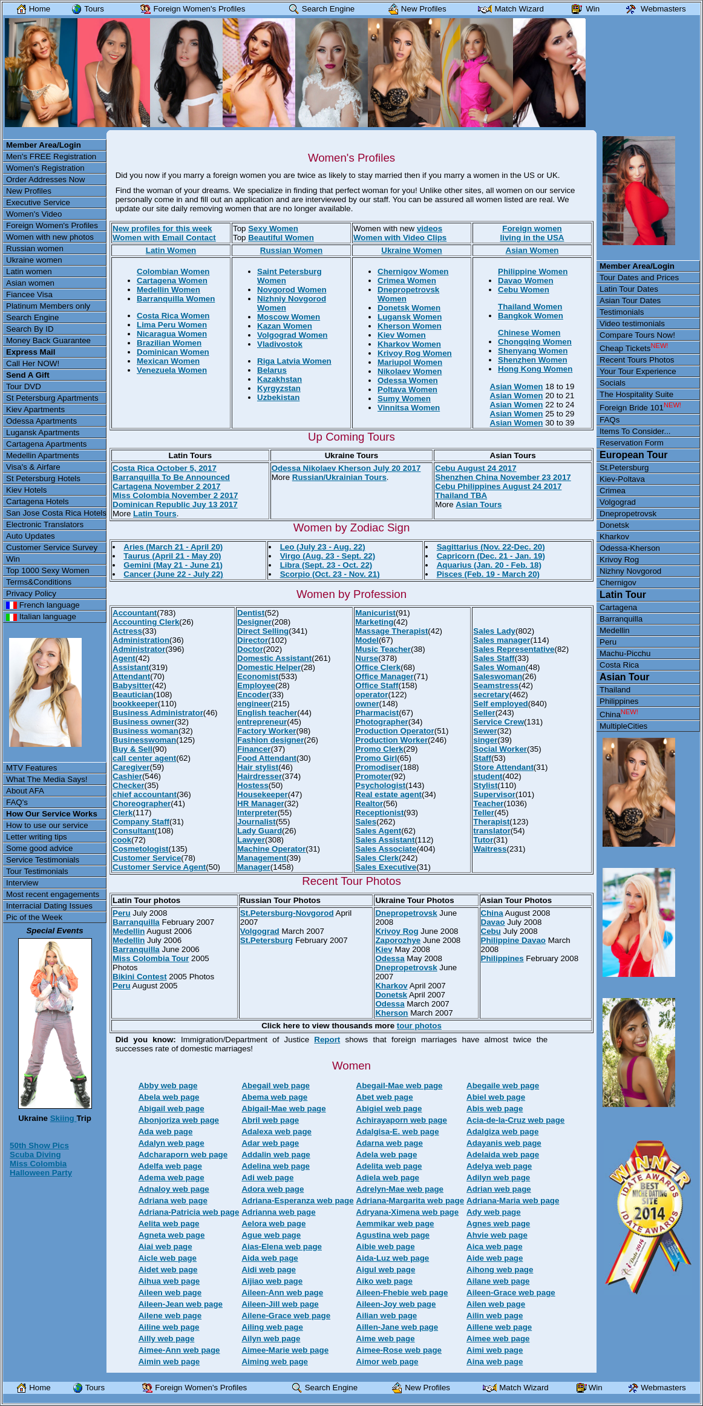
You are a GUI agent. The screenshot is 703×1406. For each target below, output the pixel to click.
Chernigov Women (413, 271)
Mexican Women (168, 361)
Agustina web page (393, 1235)
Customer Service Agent (159, 867)
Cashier (127, 776)
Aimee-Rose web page (399, 1350)
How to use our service (47, 825)
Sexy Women (273, 228)
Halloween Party (41, 1172)
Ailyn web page (270, 1338)
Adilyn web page (498, 1177)
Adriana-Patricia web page (189, 1212)
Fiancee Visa (29, 294)
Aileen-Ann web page (282, 1292)
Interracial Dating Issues (49, 905)
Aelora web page (273, 1223)
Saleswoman (497, 676)
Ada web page (166, 1131)
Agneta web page (172, 1235)
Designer (254, 621)
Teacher (488, 803)
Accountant (135, 612)
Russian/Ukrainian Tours (339, 477)
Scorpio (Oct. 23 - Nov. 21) (330, 574)
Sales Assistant (384, 839)
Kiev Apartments (35, 409)
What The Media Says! (47, 779)
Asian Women (516, 386)
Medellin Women (168, 289)
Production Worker (391, 739)
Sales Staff (493, 658)
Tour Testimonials (37, 871)
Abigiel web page (389, 1108)
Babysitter (132, 685)
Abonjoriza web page (179, 1120)
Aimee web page (497, 1338)
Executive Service (38, 202)
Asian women (30, 282)
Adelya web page (499, 1166)
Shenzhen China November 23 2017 (503, 477)
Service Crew (498, 721)
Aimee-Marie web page (285, 1350)
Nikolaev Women (410, 371)
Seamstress (495, 685)
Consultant (134, 830)
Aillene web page (499, 1327)
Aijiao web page (271, 1281)
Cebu (491, 931)
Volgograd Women (292, 335)
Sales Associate (385, 848)
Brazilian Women (169, 342)
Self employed (500, 703)
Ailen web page (495, 1304)
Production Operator (394, 730)
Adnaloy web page (174, 1189)
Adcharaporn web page (183, 1154)
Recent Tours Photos (637, 359)
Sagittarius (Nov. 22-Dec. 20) (491, 546)
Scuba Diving (35, 1154)
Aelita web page (169, 1223)
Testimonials (622, 312)
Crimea (613, 490)
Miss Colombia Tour (151, 958)
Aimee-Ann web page (179, 1350)
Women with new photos (50, 236)
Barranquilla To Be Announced (171, 477)
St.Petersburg (266, 940)
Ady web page (493, 1212)
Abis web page (494, 1108)
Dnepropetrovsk (406, 913)
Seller (484, 712)
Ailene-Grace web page (285, 1315)
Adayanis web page (503, 1143)
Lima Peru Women (172, 324)
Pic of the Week (34, 917)
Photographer (381, 721)
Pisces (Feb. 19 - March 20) (488, 574)
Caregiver (131, 767)
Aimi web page (494, 1350)
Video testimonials (632, 323)
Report (327, 1039)
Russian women (35, 248)
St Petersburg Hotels (43, 478)
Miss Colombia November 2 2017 (175, 495)
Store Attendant (503, 767)
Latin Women (171, 250)
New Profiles (28, 190)
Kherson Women (410, 325)
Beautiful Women (281, 237)
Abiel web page (495, 1097)
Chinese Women (529, 332)
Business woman (145, 730)
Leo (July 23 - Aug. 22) (322, 546)
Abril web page (270, 1120)
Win (13, 558)
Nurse (366, 658)
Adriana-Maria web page (512, 1200)
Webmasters (653, 8)
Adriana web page (173, 1200)
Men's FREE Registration (51, 156)
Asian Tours (479, 504)
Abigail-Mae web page (283, 1108)
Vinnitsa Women (409, 407)
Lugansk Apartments (43, 432)
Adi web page (267, 1177)
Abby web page (168, 1085)
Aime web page (385, 1338)
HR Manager (260, 803)
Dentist (250, 612)
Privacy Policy (31, 593)
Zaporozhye (397, 940)
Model (367, 640)
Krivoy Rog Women (415, 353)
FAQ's (17, 802)
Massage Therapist (391, 631)
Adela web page (386, 1154)
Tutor (483, 839)
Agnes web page (498, 1223)
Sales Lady (494, 631)
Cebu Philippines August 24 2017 (498, 486)
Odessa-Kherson (630, 548)
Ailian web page (386, 1315)
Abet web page (384, 1097)
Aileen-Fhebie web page (402, 1292)
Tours (85, 8)
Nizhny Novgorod (630, 571)
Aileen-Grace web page (510, 1292)
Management (261, 857)
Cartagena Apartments (46, 443)
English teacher (267, 712)
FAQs (610, 419)
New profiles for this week (162, 228)
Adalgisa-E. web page (397, 1131)
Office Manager (384, 676)
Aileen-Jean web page (181, 1304)
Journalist (256, 821)
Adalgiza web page (502, 1131)
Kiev (383, 949)
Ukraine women (34, 259)
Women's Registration (45, 167)
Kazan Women (284, 325)
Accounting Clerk (146, 621)
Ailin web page (494, 1315)
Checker (129, 785)
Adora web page (272, 1189)
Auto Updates (30, 535)
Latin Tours (155, 513)
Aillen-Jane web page (397, 1327)
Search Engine (32, 317)
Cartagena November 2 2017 (167, 486)
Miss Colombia (38, 1163)
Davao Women (526, 280)
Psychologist (380, 785)
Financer (254, 749)
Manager (253, 867)
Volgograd (260, 931)
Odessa (389, 958)
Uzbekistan (278, 397)
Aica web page (494, 1246)
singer (485, 739)
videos (429, 228)
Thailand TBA (461, 495)
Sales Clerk (377, 857)
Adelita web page (389, 1166)
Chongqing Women (535, 341)
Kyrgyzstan (279, 388)
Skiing (63, 1118)
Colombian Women (173, 271)
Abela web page (169, 1097)
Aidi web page (268, 1269)
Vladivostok (279, 344)
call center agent (144, 758)
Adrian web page (498, 1189)
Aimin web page (169, 1361)
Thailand (615, 689)
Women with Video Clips (399, 237)
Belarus (272, 370)
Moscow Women (288, 316)
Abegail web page (275, 1085)
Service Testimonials (42, 859)
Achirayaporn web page (401, 1120)
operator (371, 694)
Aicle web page (168, 1258)
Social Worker (500, 749)
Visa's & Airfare (33, 466)
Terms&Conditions (38, 581)
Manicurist (375, 612)
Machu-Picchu (625, 653)
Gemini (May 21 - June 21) (173, 565)
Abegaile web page (502, 1085)
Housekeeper (262, 794)
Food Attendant (266, 758)
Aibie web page (385, 1246)
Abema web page (274, 1097)
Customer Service (147, 857)
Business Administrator (158, 712)
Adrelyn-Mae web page (399, 1189)
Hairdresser (259, 776)
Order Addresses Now (45, 179)
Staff (482, 758)
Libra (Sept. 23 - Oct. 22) (326, 565)
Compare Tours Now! (637, 335)
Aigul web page (386, 1269)
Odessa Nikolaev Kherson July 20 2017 (346, 468)
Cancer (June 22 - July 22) (173, 574)
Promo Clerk (379, 749)
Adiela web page (387, 1177)
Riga (267, 361)
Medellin (129, 931)
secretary (491, 694)
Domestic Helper (269, 667)
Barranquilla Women (176, 298)
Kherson (391, 1012)
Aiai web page (165, 1246)
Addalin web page (275, 1154)
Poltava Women (407, 389)
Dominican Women (173, 351)
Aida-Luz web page (393, 1258)
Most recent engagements (52, 894)
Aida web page (269, 1258)
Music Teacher (383, 649)
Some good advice (39, 848)
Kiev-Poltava (622, 479)
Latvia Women (304, 361)
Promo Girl (376, 758)
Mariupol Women (410, 362)
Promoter (373, 776)
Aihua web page (169, 1281)
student (487, 776)
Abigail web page (171, 1108)
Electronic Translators (44, 524)
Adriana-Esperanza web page (297, 1200)
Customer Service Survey (51, 547)
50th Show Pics (39, 1145)
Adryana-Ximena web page (407, 1212)
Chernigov (618, 582)
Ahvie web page (497, 1235)
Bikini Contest (140, 976)
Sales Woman (499, 667)
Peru (122, 913)
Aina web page (494, 1361)
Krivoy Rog (396, 931)
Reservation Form (632, 442)
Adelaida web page (502, 1154)
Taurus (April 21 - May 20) (172, 555)
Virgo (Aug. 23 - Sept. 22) (328, 555)
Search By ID (30, 328)
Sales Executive (385, 867)
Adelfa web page (170, 1166)
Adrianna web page (278, 1212)
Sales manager (501, 640)
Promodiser (377, 767)
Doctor (250, 649)
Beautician (133, 694)
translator (491, 830)
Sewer (485, 730)
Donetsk (391, 994)
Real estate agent (388, 794)
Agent (124, 658)
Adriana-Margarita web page (410, 1200)
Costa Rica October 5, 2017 (165, 468)
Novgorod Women (292, 289)
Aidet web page (168, 1269)
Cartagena (618, 607)
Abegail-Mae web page (399, 1085)
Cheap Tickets (634, 347)
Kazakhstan (279, 379)
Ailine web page (169, 1327)
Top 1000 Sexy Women (48, 570)
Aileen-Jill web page (279, 1304)
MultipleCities (623, 726)
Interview (22, 882)
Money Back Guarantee (48, 340)
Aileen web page (170, 1292)
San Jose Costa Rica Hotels (56, 512)
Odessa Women (408, 380)
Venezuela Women (172, 370)
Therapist (491, 821)
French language (43, 604)
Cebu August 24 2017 (475, 468)
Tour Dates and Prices (639, 277)
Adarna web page (389, 1143)
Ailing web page (271, 1327)
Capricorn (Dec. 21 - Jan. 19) (491, 555)
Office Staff (376, 685)
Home (30, 8)
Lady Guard (259, 830)
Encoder (253, 694)
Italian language (41, 616)
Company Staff (141, 821)
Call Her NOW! (32, 363)
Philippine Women (532, 271)
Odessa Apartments (41, 420)
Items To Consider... (635, 431)
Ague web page (271, 1235)
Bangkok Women (530, 315)
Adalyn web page (171, 1143)
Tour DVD (23, 386)
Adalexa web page (276, 1131)
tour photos (419, 1025)
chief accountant (145, 794)
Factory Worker (266, 730)
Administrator (139, 649)
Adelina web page (275, 1166)
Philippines (502, 958)
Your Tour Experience (638, 371)
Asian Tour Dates (630, 300)
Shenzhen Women (532, 359)
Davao (493, 922)
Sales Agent (378, 830)
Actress (127, 631)
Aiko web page (384, 1281)
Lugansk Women (410, 316)
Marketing (374, 621)
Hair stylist (257, 767)
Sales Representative (513, 649)
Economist (257, 676)
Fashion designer (270, 739)
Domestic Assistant (274, 658)
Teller (483, 812)
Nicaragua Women (172, 333)
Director (252, 640)
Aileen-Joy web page (396, 1304)
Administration (141, 640)
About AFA (25, 790)
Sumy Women (404, 398)
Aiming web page (274, 1361)
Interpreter (257, 812)
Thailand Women (530, 306)
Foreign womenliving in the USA (532, 233)
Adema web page (171, 1177)
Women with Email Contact (164, 237)
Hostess (253, 785)
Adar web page (270, 1143)
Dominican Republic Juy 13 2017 (175, 504)
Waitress (489, 848)
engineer (254, 703)
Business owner (143, 721)
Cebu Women (523, 289)
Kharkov (391, 985)
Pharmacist (377, 712)
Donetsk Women (409, 307)
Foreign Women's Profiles (52, 225)
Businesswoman (144, 739)
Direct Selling (263, 631)
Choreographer (142, 803)
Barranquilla (136, 922)
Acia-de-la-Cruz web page (515, 1120)
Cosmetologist (141, 848)
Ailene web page (170, 1315)
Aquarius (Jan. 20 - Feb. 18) (489, 565)
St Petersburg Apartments (52, 397)
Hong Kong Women (535, 368)
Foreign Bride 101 (640, 406)
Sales (365, 821)
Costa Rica (619, 664)
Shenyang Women (532, 350)
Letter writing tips (36, 836)
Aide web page (494, 1258)
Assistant (131, 667)
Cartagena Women (172, 280)
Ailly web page (167, 1338)
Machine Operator (271, 848)
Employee (256, 685)
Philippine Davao (513, 940)
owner (367, 703)
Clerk (122, 812)
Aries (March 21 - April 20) (173, 546)
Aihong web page (499, 1269)
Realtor (369, 803)
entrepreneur (262, 721)
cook (122, 839)
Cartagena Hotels (37, 501)
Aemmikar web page (395, 1223)
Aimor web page (387, 1361)
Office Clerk (378, 667)
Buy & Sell (132, 749)
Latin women (29, 271)
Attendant (131, 676)
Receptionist (379, 812)
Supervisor (494, 794)
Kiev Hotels (26, 489)
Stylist (485, 785)
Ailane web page (497, 1281)
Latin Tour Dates (629, 289)
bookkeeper (135, 703)
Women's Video (34, 213)
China (492, 913)
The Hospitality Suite (636, 394)
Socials (613, 382)
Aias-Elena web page (281, 1246)
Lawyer (251, 839)
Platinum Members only (48, 305)
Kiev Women (402, 335)
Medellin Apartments (42, 455)
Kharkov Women (409, 344)
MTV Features (31, 767)
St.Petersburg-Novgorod (287, 913)
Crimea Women (407, 280)
